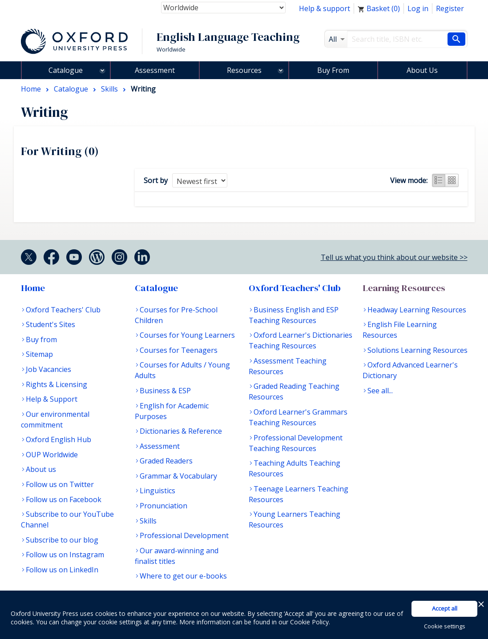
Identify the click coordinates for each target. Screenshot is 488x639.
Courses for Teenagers (179, 350)
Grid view (452, 180)
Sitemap (39, 354)
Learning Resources (404, 288)
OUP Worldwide (52, 454)
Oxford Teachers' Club (63, 310)
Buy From (333, 70)
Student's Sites (50, 324)
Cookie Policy (309, 622)
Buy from (41, 339)
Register (450, 8)
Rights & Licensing (56, 384)
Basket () (379, 8)
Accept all (444, 608)
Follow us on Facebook (63, 499)
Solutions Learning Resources (417, 350)
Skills (148, 521)
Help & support (324, 8)
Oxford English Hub (58, 439)
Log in (417, 8)
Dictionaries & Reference (181, 431)
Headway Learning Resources (416, 310)
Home (33, 288)
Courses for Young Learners (187, 335)
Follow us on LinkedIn (62, 570)
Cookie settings (444, 626)
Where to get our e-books (183, 576)
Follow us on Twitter (60, 484)
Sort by (156, 180)
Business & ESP (165, 390)
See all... (380, 390)
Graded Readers (166, 461)
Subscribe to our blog (62, 540)
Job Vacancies (48, 369)
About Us (422, 70)
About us (41, 469)
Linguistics (157, 490)
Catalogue (65, 70)
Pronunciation (163, 506)
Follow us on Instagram (65, 554)
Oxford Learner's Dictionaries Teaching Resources (300, 340)
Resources (244, 70)
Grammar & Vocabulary (178, 476)
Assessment (155, 70)
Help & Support (51, 399)
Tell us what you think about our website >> (394, 257)
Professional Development (184, 535)
